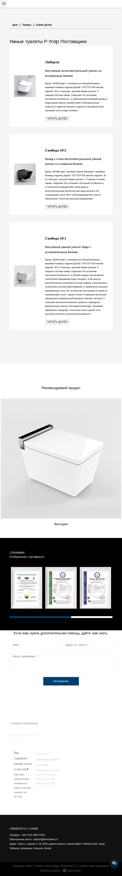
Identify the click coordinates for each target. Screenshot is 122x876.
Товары (26, 25)
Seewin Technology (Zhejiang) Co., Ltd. (60, 866)
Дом (15, 25)
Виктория (61, 524)
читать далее (57, 118)
